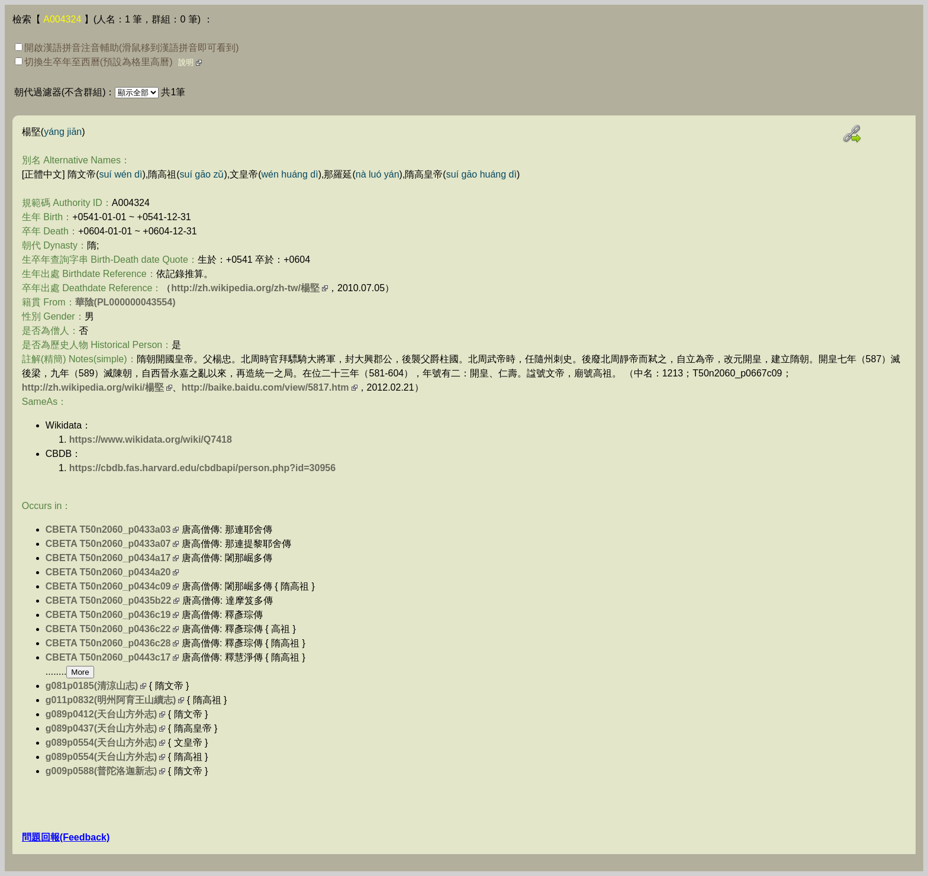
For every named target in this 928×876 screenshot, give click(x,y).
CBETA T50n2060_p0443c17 (108, 657)
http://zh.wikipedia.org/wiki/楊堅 (93, 387)
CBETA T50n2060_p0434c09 (108, 586)
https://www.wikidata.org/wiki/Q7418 (150, 439)
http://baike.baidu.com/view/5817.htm (265, 387)
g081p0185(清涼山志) (92, 686)
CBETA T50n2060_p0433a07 (108, 544)
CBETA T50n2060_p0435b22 (109, 600)
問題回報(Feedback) (65, 837)
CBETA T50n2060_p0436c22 (108, 629)
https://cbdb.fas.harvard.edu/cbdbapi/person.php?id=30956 (202, 468)
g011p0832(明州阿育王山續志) (111, 700)
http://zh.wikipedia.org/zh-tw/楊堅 (245, 288)
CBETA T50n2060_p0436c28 (108, 643)
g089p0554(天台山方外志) (101, 742)
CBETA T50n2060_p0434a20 (108, 572)
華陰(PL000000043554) (125, 302)
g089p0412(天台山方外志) (101, 714)
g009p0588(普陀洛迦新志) (101, 771)
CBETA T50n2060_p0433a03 (108, 529)
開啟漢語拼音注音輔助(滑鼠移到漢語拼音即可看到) (127, 48)
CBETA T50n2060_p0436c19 (108, 615)
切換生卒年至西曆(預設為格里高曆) (94, 62)
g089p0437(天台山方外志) (101, 728)
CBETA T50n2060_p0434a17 (108, 558)
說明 (186, 62)
